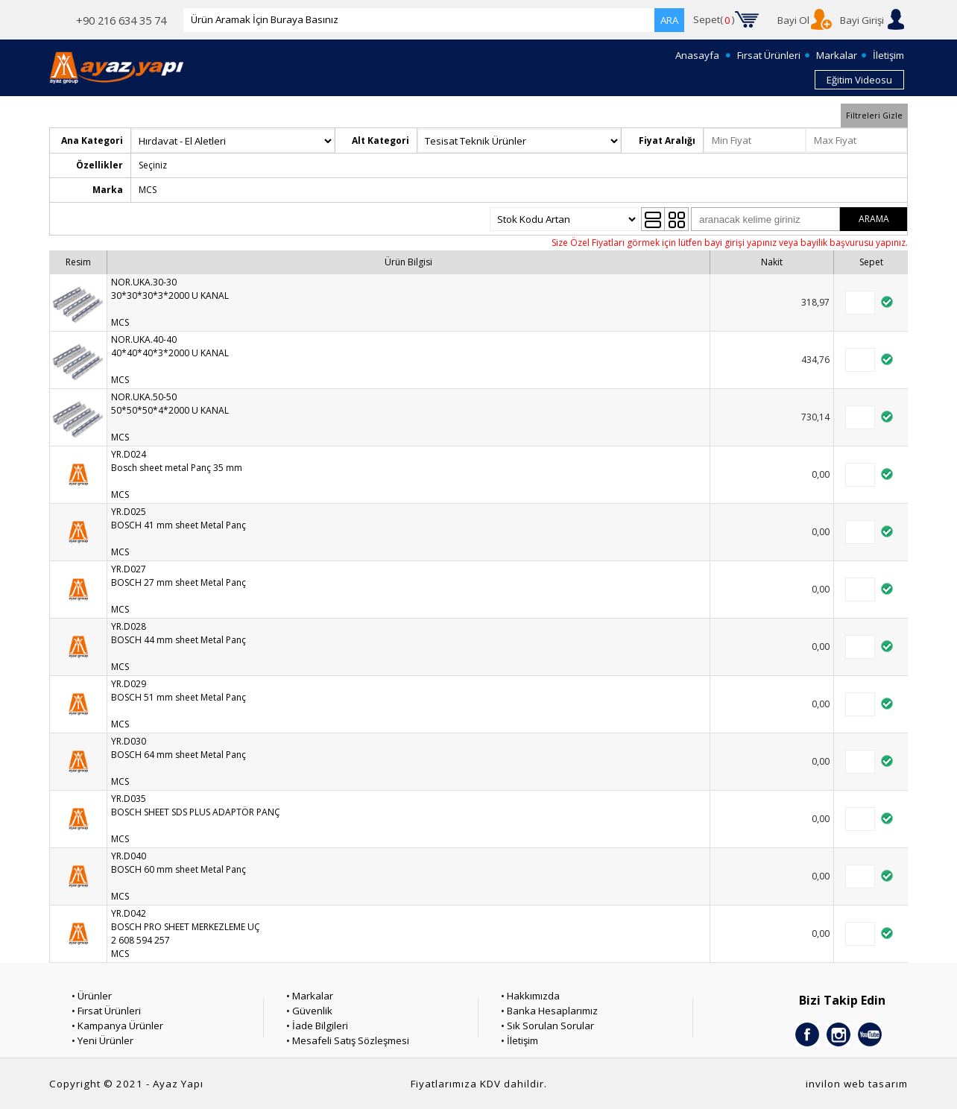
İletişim (888, 55)
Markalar (836, 55)
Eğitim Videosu (859, 79)
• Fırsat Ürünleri (106, 1010)
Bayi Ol (793, 20)
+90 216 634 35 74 (121, 20)
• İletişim (519, 1040)
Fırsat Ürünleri (768, 55)
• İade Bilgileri (317, 1025)
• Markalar (309, 995)
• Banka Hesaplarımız (549, 1010)
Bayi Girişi (862, 20)
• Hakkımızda (530, 995)
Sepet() (714, 20)
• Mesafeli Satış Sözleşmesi (347, 1040)
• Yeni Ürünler (102, 1040)
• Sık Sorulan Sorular (547, 1025)
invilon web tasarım (857, 1083)
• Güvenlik (309, 1010)
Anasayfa (697, 55)
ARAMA (874, 218)
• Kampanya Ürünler (117, 1025)
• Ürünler (92, 995)
